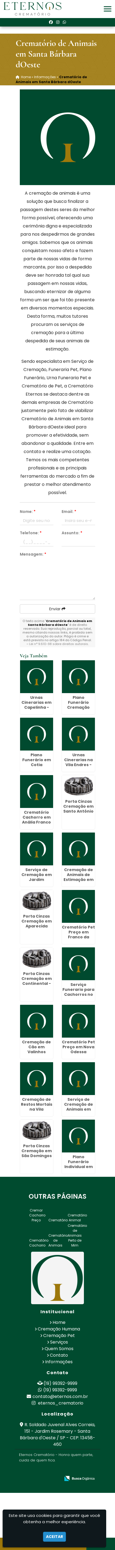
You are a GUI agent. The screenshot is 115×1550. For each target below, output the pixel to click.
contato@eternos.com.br (60, 1396)
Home (59, 1322)
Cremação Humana (59, 1329)
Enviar (57, 609)
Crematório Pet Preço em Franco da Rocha (78, 934)
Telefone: (31, 533)
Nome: (27, 511)
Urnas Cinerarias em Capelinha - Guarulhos (36, 705)
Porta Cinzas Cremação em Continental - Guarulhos (36, 981)
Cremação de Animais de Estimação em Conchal (79, 877)
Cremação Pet (59, 1335)
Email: (69, 511)
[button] (107, 9)
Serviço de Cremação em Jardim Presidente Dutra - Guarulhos (36, 882)
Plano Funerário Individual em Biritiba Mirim (78, 1164)
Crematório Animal (77, 1217)
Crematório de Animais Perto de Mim (77, 1235)
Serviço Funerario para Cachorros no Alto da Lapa (78, 992)
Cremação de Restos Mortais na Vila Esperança (36, 1107)
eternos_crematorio (57, 1403)
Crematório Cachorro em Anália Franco (36, 817)
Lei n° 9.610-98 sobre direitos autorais (58, 644)
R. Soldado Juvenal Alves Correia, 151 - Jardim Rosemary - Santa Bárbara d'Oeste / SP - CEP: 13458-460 (57, 1434)
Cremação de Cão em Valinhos (36, 1047)
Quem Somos (59, 1348)
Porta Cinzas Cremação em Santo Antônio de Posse (78, 809)
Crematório (58, 1220)
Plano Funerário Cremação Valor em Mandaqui (78, 707)
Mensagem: (33, 554)
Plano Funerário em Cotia (36, 759)
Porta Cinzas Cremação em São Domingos (36, 1150)
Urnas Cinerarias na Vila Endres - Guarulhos (78, 762)
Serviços (59, 1342)
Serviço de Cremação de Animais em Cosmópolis (78, 1107)
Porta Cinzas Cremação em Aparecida (36, 921)
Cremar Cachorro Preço (37, 1215)
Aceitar (54, 1536)
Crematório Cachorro (38, 1243)
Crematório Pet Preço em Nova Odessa (78, 1047)
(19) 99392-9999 (60, 1383)
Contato (59, 1355)
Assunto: (72, 533)
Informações (59, 1362)
